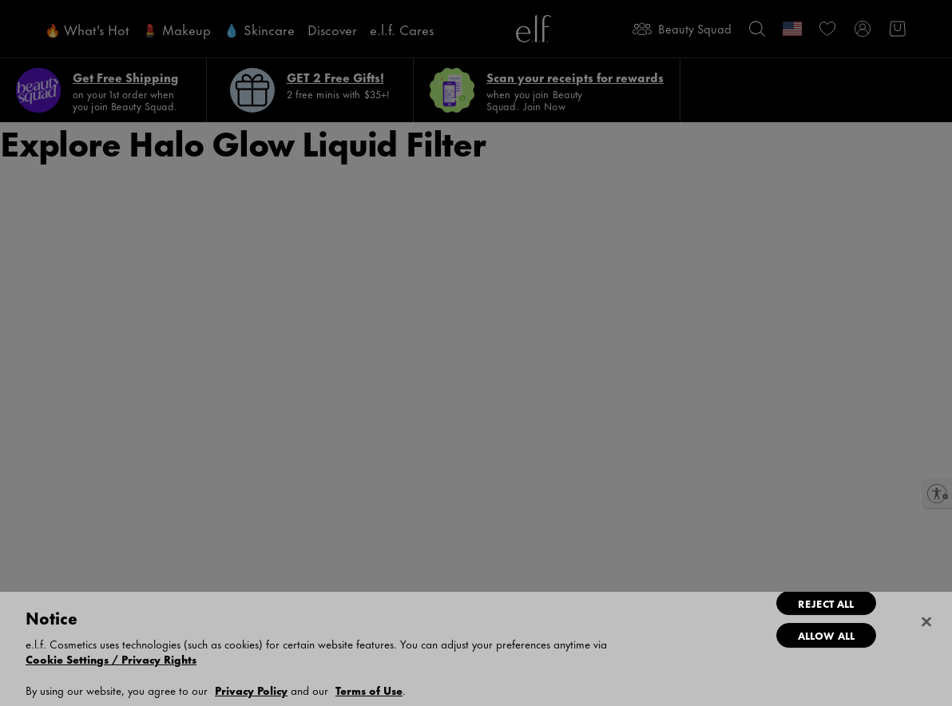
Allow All (826, 635)
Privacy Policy (251, 689)
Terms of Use (369, 689)
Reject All (826, 603)
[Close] (926, 622)
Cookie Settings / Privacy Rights (111, 659)
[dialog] (476, 649)
